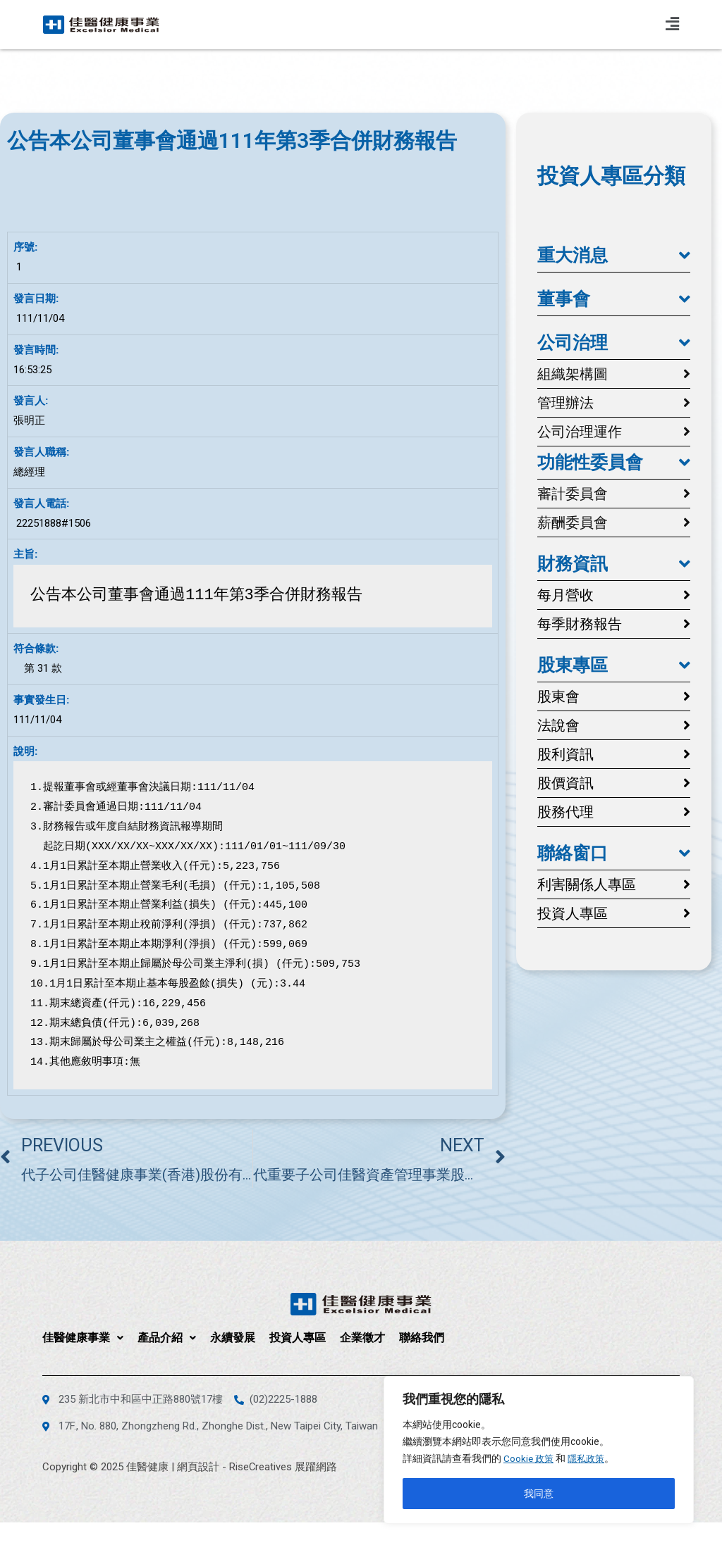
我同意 (538, 1493)
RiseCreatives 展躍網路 (283, 1466)
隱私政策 (589, 1458)
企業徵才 (362, 1337)
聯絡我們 (421, 1337)
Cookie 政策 (529, 1458)
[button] (613, 255)
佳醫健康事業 (82, 1337)
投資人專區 (297, 1337)
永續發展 (232, 1337)
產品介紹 (166, 1337)
